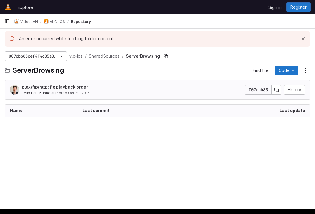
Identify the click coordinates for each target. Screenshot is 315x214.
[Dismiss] (303, 38)
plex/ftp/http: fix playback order (55, 86)
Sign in (275, 7)
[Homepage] (8, 7)
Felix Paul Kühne (36, 93)
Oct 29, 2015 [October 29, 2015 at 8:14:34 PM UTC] (79, 93)
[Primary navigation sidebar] (7, 21)
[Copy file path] (166, 56)
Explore (25, 7)
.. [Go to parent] (11, 122)
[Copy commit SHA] (276, 90)
